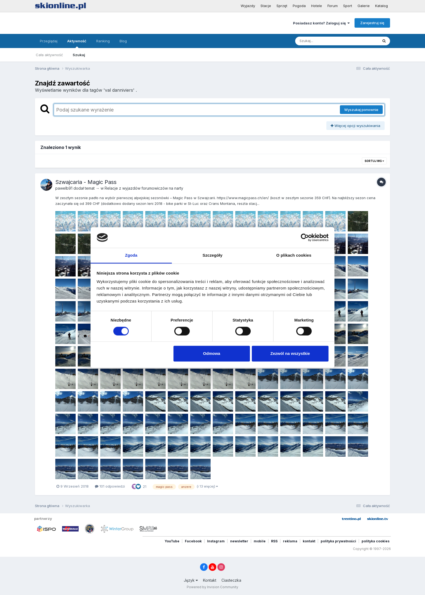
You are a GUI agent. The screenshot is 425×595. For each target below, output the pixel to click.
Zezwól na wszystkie (290, 353)
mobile (260, 541)
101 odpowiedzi (110, 486)
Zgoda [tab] (131, 255)
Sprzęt (281, 6)
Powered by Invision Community (212, 587)
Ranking (103, 41)
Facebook (193, 541)
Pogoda (299, 6)
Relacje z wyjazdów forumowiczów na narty (144, 188)
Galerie (364, 6)
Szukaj (79, 55)
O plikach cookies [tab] (293, 255)
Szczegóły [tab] (212, 255)
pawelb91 (63, 188)
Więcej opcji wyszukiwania (355, 125)
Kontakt (209, 580)
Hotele (316, 6)
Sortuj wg (374, 161)
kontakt (309, 541)
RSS (274, 541)
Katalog (381, 6)
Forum (332, 6)
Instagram (216, 541)
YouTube (172, 541)
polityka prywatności (338, 541)
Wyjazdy (248, 6)
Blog (123, 41)
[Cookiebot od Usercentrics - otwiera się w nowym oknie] (305, 237)
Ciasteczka (231, 580)
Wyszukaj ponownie (361, 109)
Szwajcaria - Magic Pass (86, 182)
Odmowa (211, 353)
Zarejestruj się (372, 23)
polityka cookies (375, 541)
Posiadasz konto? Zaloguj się (321, 23)
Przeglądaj (48, 41)
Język (191, 580)
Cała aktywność (49, 55)
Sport (347, 6)
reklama (290, 541)
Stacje (265, 6)
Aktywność (76, 43)
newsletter (239, 541)
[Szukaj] (323, 41)
